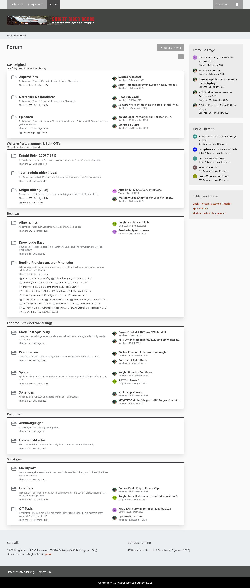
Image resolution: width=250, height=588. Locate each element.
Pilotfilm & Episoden (33, 202)
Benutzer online (139, 543)
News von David (128, 96)
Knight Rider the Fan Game (135, 372)
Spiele (23, 372)
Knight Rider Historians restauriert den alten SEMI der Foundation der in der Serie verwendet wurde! (149, 496)
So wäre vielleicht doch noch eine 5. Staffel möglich (149, 104)
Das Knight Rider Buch (132, 360)
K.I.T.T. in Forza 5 (128, 380)
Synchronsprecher (129, 76)
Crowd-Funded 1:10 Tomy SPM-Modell (142, 332)
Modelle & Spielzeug (34, 332)
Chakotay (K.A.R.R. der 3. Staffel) (38, 282)
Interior (227, 203)
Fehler (44, 132)
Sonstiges (26, 392)
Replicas (13, 213)
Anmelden (222, 4)
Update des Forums (130, 516)
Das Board (14, 414)
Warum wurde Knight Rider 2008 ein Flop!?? (145, 197)
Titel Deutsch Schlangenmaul (209, 213)
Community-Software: (125, 582)
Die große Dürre (128, 124)
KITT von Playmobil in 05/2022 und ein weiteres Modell (149, 339)
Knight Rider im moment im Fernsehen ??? (145, 116)
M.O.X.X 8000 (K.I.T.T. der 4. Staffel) (90, 299)
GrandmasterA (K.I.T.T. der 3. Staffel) (73, 290)
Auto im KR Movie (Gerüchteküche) (140, 190)
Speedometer (200, 208)
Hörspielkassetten (210, 203)
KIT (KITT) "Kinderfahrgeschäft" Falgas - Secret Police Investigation (149, 400)
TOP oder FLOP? (208, 167)
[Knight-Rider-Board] (125, 20)
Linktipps (26, 488)
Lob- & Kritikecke (32, 440)
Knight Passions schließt (133, 222)
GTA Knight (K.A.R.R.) (33, 295)
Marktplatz (27, 468)
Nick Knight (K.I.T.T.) (65, 303)
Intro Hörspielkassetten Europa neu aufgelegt (147, 84)
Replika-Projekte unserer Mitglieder (46, 262)
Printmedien (28, 352)
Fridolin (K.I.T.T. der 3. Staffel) (37, 290)
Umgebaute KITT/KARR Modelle (218, 149)
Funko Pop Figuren (130, 392)
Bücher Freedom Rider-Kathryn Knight (142, 352)
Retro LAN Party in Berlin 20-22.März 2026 (144, 508)
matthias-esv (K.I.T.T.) (59, 299)
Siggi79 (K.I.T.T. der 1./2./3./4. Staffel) (40, 312)
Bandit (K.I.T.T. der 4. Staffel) (36, 278)
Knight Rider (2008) (33, 190)
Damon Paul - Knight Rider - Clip (138, 488)
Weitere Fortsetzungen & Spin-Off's (33, 143)
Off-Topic (26, 508)
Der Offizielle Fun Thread (214, 176)
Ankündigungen (31, 423)
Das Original (16, 65)
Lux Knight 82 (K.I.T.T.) (33, 299)
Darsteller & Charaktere (37, 97)
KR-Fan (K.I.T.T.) (79, 295)
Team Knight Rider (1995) (38, 172)
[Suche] (237, 4)
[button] (181, 56)
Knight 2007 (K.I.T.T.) (57, 295)
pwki (48, 554)
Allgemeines (28, 77)
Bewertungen (29, 132)
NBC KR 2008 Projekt (211, 158)
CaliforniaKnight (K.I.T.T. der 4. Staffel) (73, 278)
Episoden (26, 117)
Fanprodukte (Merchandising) (29, 323)
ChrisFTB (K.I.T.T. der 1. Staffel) (73, 282)
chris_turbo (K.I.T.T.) (32, 286)
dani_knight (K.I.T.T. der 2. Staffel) (63, 286)
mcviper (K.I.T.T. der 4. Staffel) (37, 303)
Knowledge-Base (31, 242)
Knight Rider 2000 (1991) (37, 155)
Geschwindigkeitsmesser (134, 230)
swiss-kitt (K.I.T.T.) (98, 307)
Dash (196, 203)
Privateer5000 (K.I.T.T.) (90, 303)
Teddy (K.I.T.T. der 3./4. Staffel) (70, 307)
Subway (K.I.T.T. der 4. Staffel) (37, 307)
